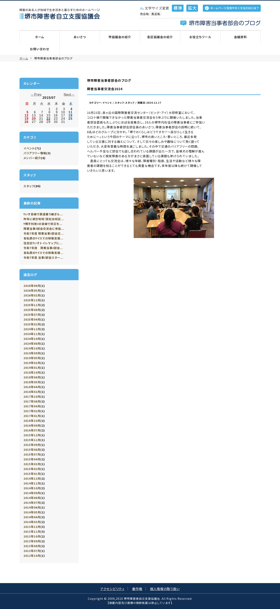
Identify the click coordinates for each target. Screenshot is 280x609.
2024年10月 (32, 339)
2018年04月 (32, 387)
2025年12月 (32, 300)
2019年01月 (32, 368)
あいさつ (80, 37)
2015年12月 (32, 435)
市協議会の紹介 (120, 37)
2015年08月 (32, 450)
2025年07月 (32, 315)
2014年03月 (32, 522)
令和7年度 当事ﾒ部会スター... (44, 257)
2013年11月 (32, 531)
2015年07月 (32, 454)
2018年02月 (32, 392)
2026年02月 (32, 295)
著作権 (137, 588)
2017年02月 (32, 411)
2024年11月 (32, 334)
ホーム (39, 37)
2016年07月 (32, 430)
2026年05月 (32, 290)
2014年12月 (32, 478)
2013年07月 (32, 551)
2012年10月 (32, 556)
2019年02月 (32, 363)
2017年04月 (32, 406)
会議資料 (240, 37)
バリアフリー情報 (35, 153)
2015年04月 (32, 459)
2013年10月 (32, 536)
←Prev (36, 94)
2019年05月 (32, 358)
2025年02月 (32, 324)
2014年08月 (32, 498)
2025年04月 (32, 319)
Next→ (69, 94)
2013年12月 (32, 527)
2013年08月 (32, 546)
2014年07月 (32, 503)
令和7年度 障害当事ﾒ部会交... (44, 233)
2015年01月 (32, 474)
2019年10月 (32, 348)
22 (48, 118)
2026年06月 (32, 286)
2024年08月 (32, 343)
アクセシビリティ (112, 588)
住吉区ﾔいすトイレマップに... (43, 243)
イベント (29, 148)
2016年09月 (32, 425)
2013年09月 (32, 541)
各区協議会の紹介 (160, 37)
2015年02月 (32, 469)
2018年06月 (32, 377)
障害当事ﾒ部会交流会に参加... (44, 229)
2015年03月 (32, 464)
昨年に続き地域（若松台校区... (44, 219)
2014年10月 (32, 488)
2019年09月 (32, 353)
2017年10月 (32, 396)
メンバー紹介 (32, 158)
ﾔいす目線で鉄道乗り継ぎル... (43, 214)
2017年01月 (32, 416)
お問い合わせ (39, 49)
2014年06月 (32, 507)
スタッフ (29, 186)
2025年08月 (32, 310)
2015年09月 (32, 445)
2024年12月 (32, 329)
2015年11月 (32, 440)
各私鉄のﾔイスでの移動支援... (44, 238)
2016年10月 (32, 421)
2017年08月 (32, 401)
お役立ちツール (200, 37)
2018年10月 (32, 372)
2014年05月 (32, 512)
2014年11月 (32, 483)
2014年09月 (32, 493)
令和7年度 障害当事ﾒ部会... (43, 248)
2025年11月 (32, 305)
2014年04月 (32, 517)
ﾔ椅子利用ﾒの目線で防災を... (43, 224)
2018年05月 (32, 382)
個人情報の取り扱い (165, 588)
